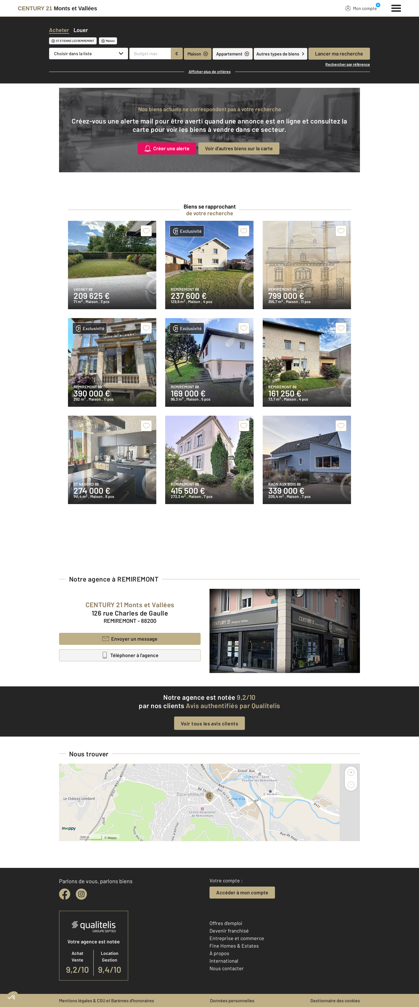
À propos (219, 953)
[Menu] (396, 7)
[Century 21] (57, 8)
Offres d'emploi (226, 923)
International (224, 961)
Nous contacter (227, 968)
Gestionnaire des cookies (335, 1000)
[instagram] (81, 894)
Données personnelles (232, 1000)
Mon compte (361, 8)
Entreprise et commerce (237, 938)
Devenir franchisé (229, 931)
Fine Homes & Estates (234, 946)
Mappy (112, 837)
